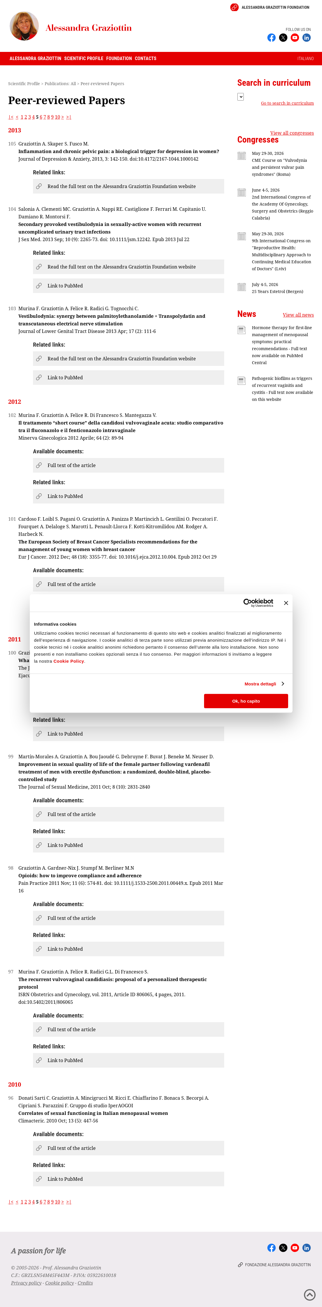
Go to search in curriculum (287, 103)
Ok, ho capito (246, 701)
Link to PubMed (65, 286)
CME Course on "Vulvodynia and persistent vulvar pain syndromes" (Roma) (279, 167)
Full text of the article (72, 465)
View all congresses (292, 133)
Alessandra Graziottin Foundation (275, 7)
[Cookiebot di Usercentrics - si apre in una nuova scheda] (247, 603)
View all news (298, 315)
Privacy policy (26, 1283)
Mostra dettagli (260, 683)
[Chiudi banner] (286, 603)
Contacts (145, 58)
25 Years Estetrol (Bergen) (277, 291)
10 (57, 117)
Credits (85, 1283)
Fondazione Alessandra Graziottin (278, 1264)
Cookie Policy (68, 661)
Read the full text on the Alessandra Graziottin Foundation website (122, 186)
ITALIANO (305, 58)
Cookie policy (59, 1283)
